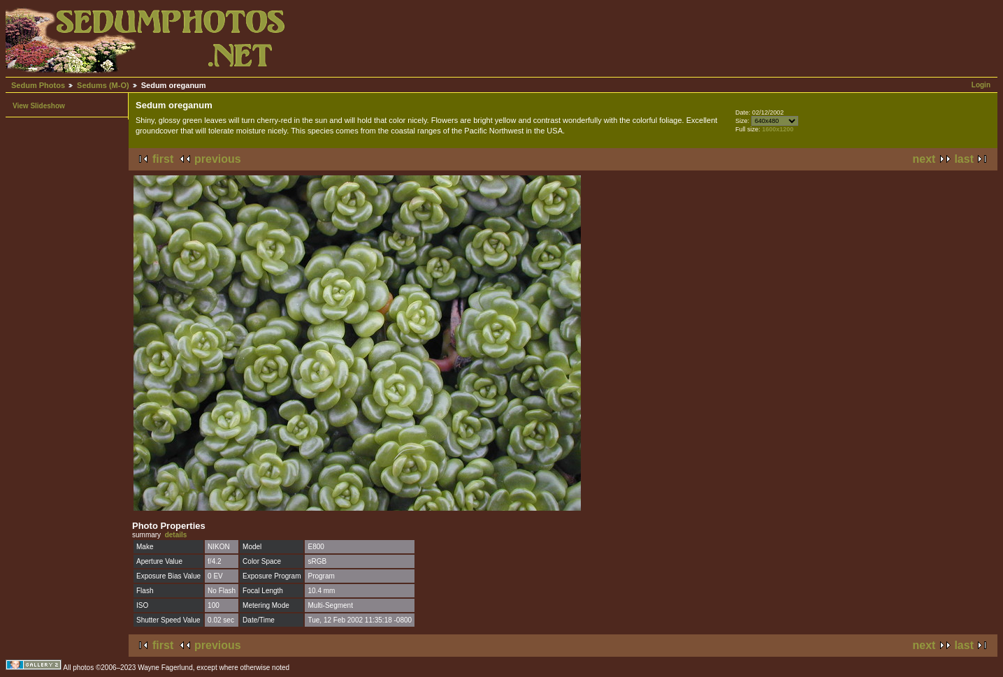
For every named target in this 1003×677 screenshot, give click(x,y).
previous (217, 159)
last (964, 159)
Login (981, 85)
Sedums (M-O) (103, 85)
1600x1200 (777, 129)
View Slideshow (39, 106)
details (176, 535)
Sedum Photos (38, 85)
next (924, 159)
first (162, 159)
